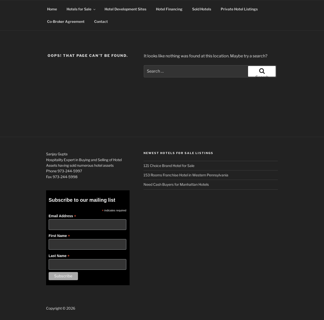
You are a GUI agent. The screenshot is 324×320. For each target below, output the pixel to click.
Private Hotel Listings (239, 9)
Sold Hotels (201, 9)
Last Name (59, 256)
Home (52, 9)
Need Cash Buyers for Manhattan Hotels (176, 184)
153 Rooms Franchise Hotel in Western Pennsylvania (186, 175)
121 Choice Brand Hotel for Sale (169, 165)
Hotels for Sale (81, 9)
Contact (101, 21)
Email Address (62, 216)
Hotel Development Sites (125, 9)
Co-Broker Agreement (66, 21)
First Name (59, 235)
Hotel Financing (169, 9)
